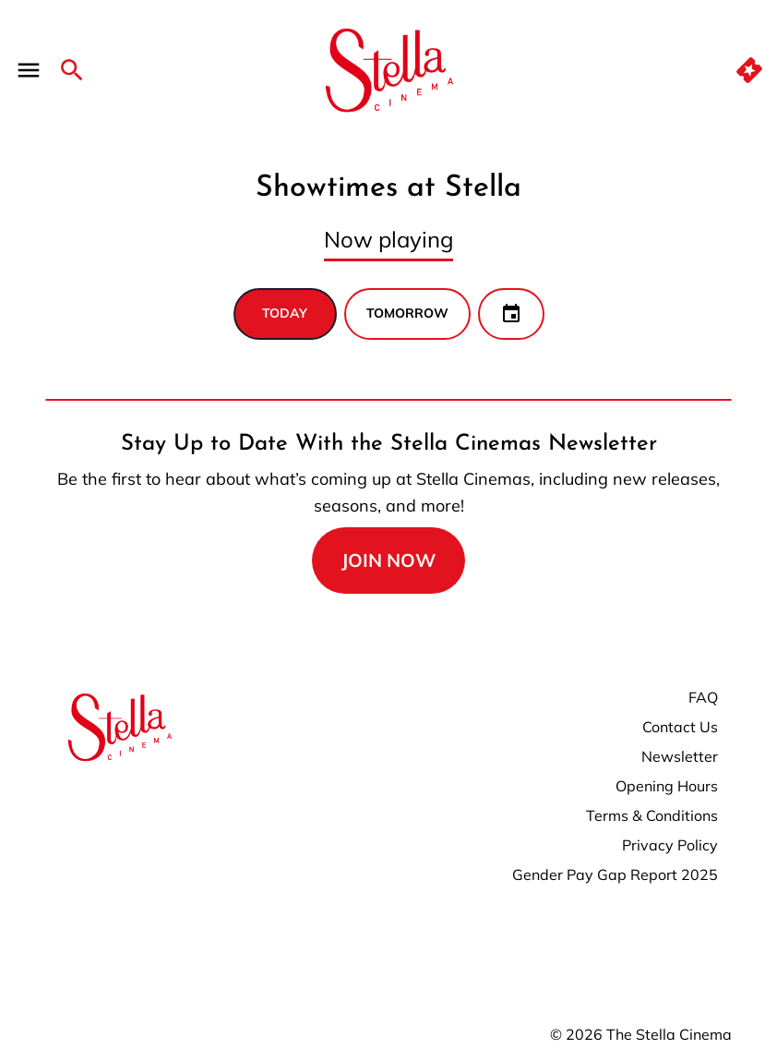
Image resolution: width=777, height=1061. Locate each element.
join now (388, 560)
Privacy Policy (670, 845)
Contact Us (680, 726)
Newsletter (679, 756)
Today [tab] (284, 313)
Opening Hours (667, 786)
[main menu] (28, 70)
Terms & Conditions (652, 815)
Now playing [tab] (388, 239)
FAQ (703, 697)
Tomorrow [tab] (407, 313)
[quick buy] (749, 70)
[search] (72, 70)
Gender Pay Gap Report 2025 (615, 874)
